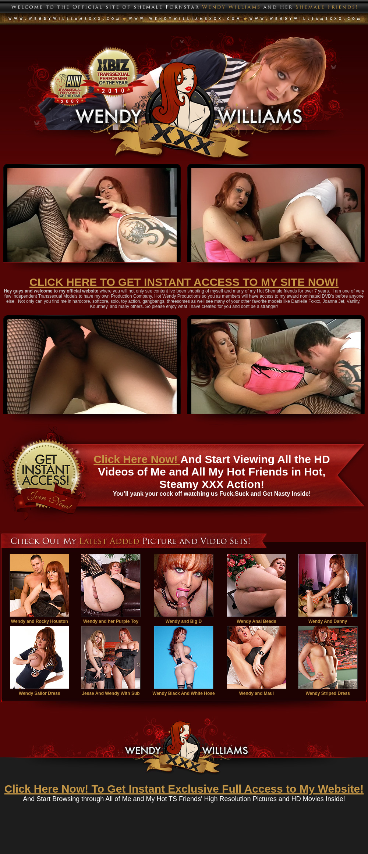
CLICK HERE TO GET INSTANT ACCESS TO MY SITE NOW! (184, 282)
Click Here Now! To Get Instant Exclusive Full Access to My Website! (184, 789)
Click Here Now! (136, 459)
